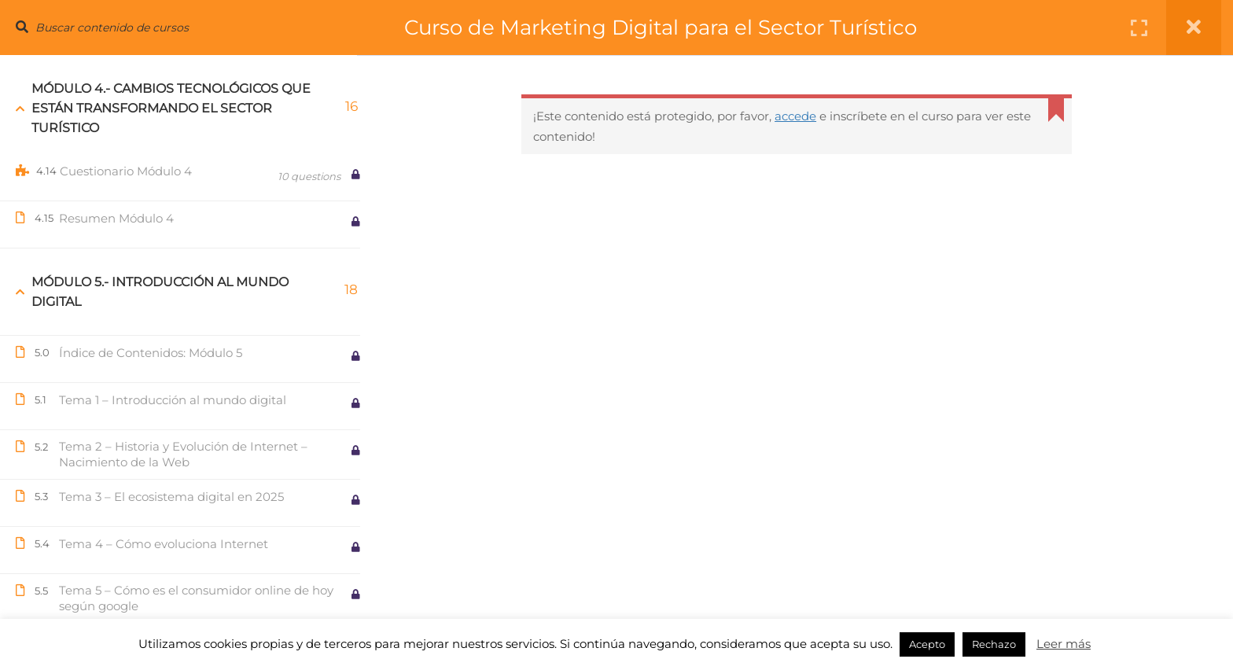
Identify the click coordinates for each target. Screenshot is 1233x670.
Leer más (1063, 643)
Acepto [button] (927, 644)
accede (802, 116)
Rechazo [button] (994, 644)
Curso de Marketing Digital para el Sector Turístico (677, 27)
